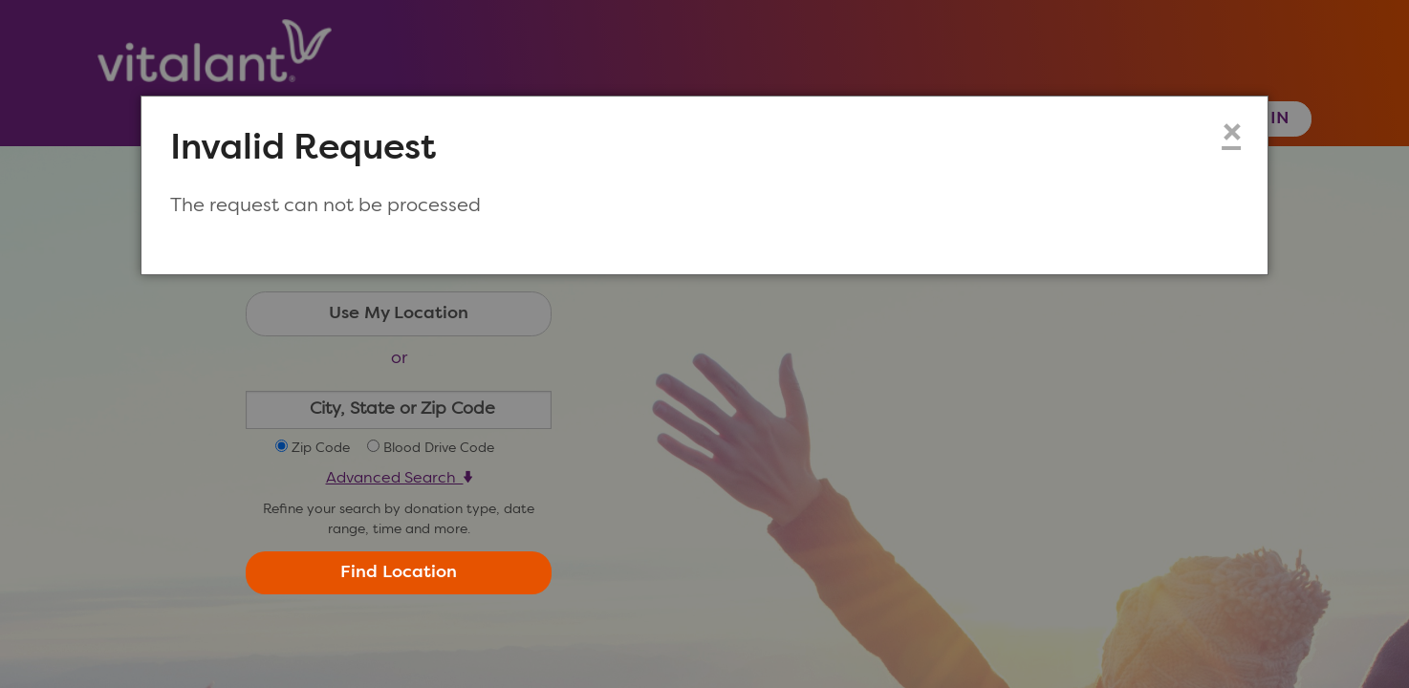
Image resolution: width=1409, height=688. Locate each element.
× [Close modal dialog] (1231, 135)
